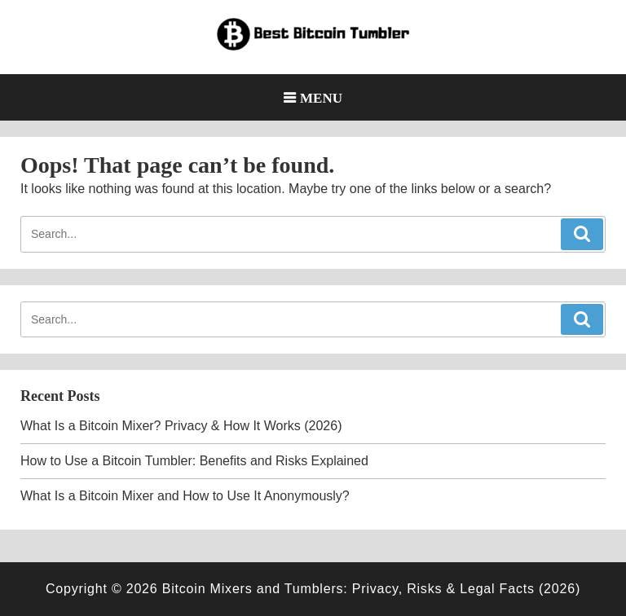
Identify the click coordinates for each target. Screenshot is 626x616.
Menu (321, 97)
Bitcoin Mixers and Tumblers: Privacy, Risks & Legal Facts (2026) (371, 589)
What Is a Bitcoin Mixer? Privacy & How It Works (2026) (181, 426)
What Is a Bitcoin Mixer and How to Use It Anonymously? (185, 496)
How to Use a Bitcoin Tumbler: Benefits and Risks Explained (194, 461)
